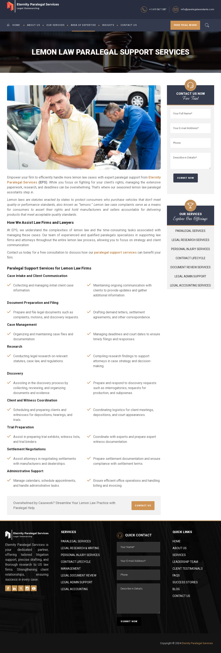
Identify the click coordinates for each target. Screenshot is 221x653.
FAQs (176, 575)
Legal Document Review (78, 575)
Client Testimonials (188, 568)
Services (179, 555)
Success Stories (185, 582)
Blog (176, 589)
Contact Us (181, 596)
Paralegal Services (190, 230)
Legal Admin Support (190, 276)
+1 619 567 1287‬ (157, 9)
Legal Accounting (74, 589)
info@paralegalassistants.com (197, 9)
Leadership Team (185, 561)
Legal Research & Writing (80, 548)
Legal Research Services (190, 240)
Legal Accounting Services (190, 285)
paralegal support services (115, 252)
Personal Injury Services (190, 249)
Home (177, 541)
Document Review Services (190, 267)
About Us (180, 548)
